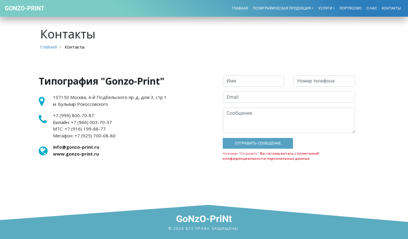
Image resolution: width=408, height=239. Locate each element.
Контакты (391, 8)
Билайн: (82, 122)
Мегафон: (84, 136)
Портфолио (351, 8)
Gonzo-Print (24, 8)
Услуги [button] (325, 8)
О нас (372, 8)
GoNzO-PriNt (204, 218)
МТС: (79, 129)
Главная (240, 8)
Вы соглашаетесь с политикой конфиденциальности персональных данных (271, 156)
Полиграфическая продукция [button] (282, 8)
